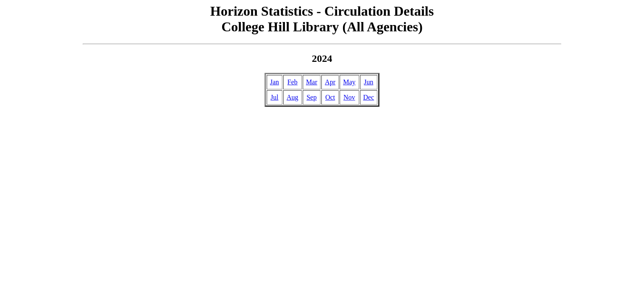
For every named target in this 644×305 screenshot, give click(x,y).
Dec (368, 97)
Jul (274, 97)
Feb (292, 82)
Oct (330, 97)
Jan (274, 82)
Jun (368, 82)
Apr (330, 82)
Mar (312, 82)
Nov (349, 97)
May (349, 82)
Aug (292, 97)
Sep (312, 97)
